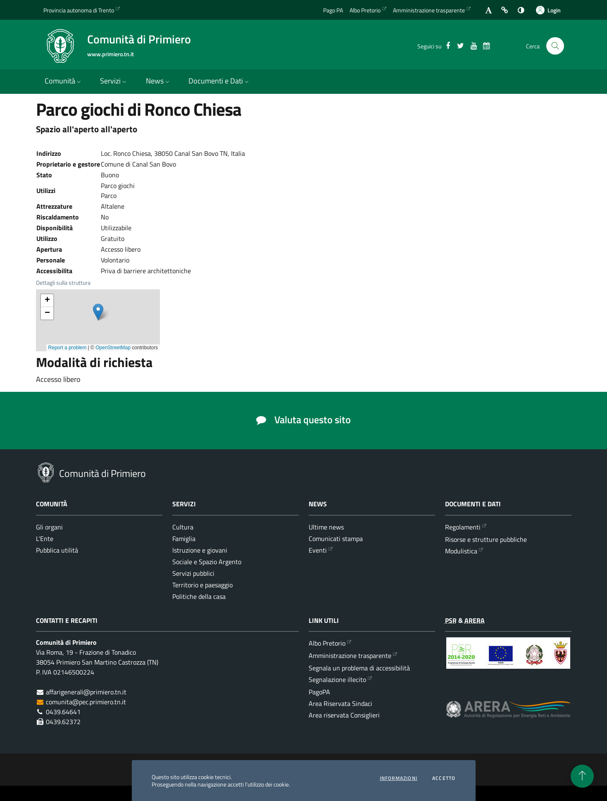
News (158, 80)
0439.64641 (63, 712)
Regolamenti (463, 527)
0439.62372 (63, 722)
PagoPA (319, 692)
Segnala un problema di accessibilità (359, 668)
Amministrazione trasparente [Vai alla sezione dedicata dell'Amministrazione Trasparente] (429, 10)
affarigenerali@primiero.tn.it (86, 692)
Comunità (64, 80)
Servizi (114, 80)
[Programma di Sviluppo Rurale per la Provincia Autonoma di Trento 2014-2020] (508, 659)
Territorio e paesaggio (202, 585)
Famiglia (183, 539)
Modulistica (461, 551)
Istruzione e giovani (199, 550)
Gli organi (49, 527)
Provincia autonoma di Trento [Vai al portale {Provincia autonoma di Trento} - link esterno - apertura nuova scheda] (78, 10)
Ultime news (326, 527)
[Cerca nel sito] (555, 46)
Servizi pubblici (193, 573)
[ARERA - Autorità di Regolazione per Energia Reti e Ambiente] (508, 715)
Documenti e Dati (219, 80)
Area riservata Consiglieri (344, 715)
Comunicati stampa (336, 539)
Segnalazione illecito (337, 679)
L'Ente (44, 539)
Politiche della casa (199, 596)
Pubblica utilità (57, 550)
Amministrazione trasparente (350, 655)
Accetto (443, 778)
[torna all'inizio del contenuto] (582, 776)
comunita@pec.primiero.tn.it (86, 702)
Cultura (182, 527)
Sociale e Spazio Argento (206, 562)
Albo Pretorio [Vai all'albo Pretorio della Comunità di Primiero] (365, 10)
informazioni (398, 778)
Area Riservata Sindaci (340, 703)
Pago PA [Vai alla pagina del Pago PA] (333, 10)
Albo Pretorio (327, 643)
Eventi (318, 550)
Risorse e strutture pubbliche (486, 539)
